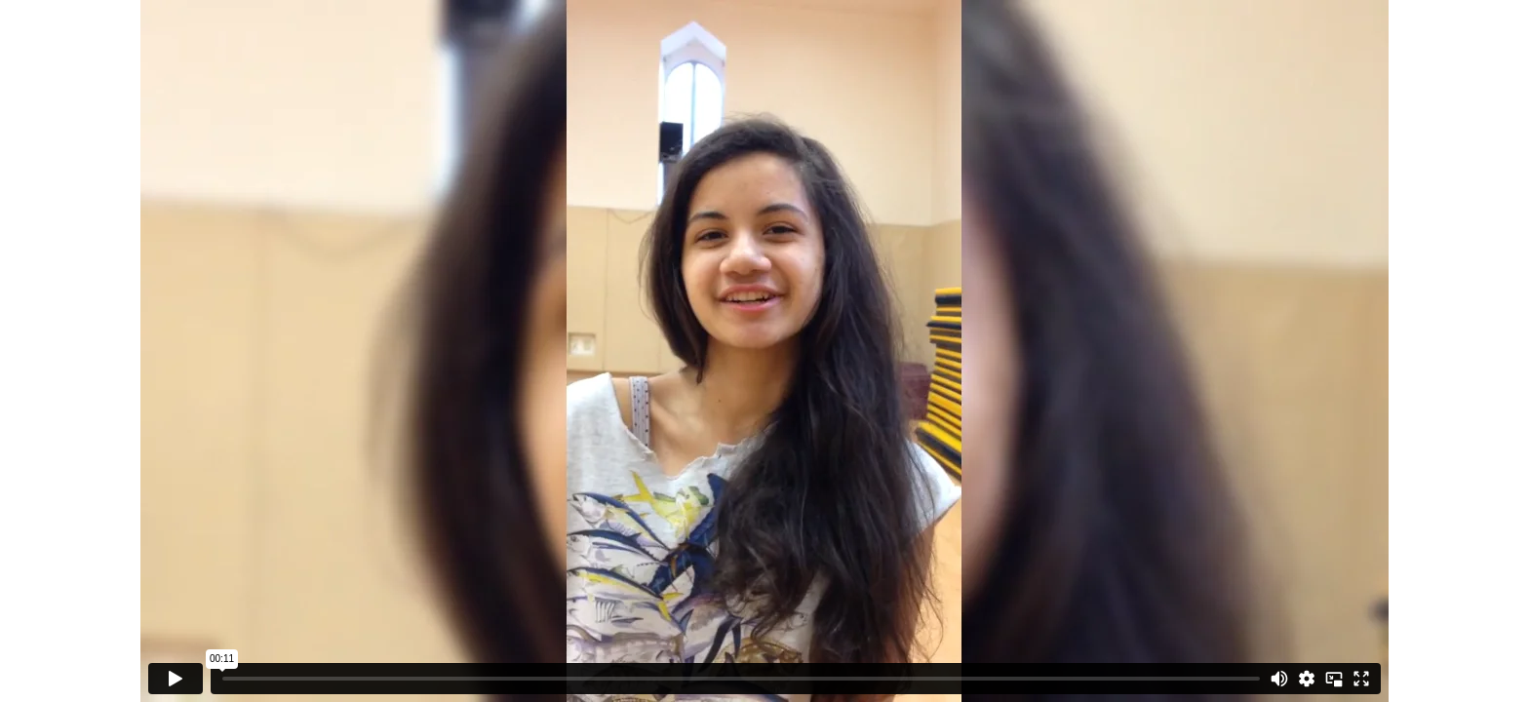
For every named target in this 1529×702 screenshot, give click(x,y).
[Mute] (1279, 678)
